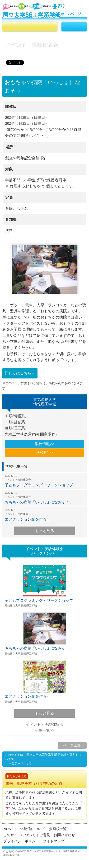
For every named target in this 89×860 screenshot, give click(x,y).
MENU (74, 26)
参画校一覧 (58, 829)
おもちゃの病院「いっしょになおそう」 (44, 497)
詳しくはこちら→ (20, 373)
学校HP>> (44, 453)
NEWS (8, 829)
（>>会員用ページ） (19, 763)
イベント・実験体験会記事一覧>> (45, 727)
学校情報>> (44, 444)
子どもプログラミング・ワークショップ (44, 480)
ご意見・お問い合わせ (57, 835)
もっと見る (44, 531)
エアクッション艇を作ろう (44, 515)
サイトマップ (53, 841)
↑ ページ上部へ (72, 745)
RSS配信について (31, 829)
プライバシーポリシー (21, 841)
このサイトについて (19, 835)
